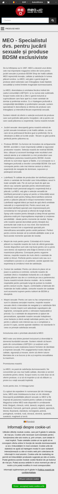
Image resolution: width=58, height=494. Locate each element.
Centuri (7, 269)
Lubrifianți (8, 177)
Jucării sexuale (10, 127)
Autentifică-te (37, 2)
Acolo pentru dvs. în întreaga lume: (18, 386)
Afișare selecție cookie (29, 479)
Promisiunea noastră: (12, 363)
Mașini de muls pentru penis (16, 241)
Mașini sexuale (10, 300)
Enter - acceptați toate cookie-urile (29, 486)
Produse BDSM (11, 144)
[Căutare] (52, 20)
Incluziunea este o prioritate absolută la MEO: (23, 333)
